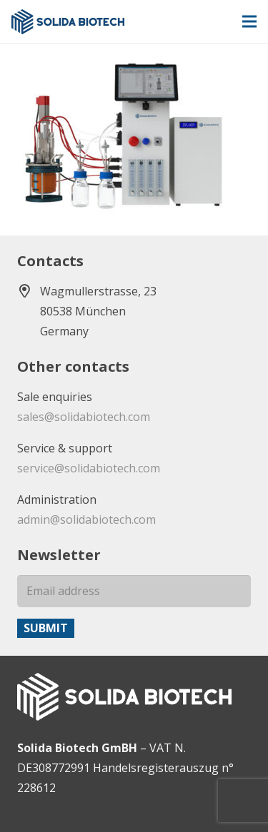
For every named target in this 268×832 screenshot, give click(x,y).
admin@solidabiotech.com (86, 519)
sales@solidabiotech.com (83, 417)
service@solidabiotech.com (88, 468)
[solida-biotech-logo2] (67, 21)
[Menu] (249, 21)
